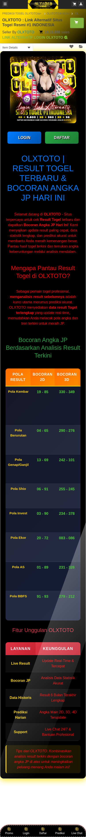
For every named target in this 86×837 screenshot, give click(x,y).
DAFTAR (62, 137)
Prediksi (60, 831)
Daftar (43, 831)
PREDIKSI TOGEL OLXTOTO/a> (22, 13)
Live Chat (76, 831)
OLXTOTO (25, 32)
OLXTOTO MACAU (58, 13)
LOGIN (24, 137)
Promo (9, 831)
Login (26, 831)
